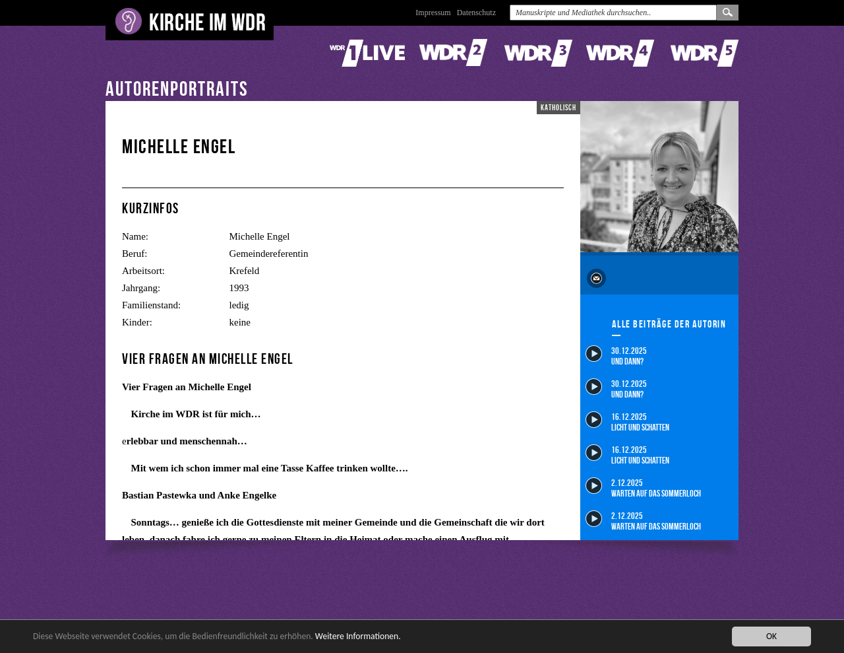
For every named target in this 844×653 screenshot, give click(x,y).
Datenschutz (476, 12)
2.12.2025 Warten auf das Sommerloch (643, 487)
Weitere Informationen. (358, 636)
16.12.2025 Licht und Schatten (627, 421)
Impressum (432, 12)
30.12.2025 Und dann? (616, 355)
